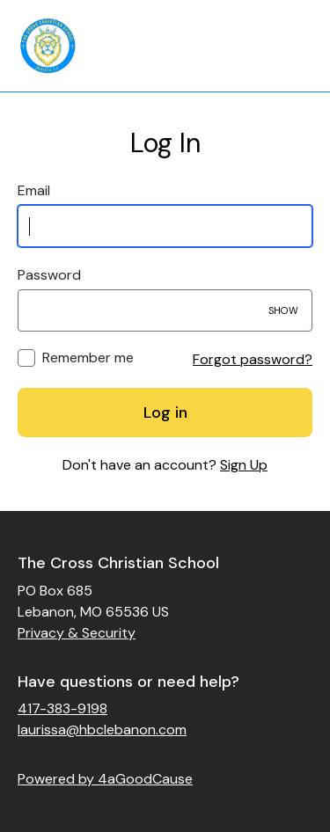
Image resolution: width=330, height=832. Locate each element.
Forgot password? (252, 359)
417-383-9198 (62, 708)
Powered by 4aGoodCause (105, 779)
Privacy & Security (77, 633)
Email (34, 190)
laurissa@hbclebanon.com (102, 729)
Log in (165, 412)
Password (49, 275)
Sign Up (244, 465)
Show (283, 310)
